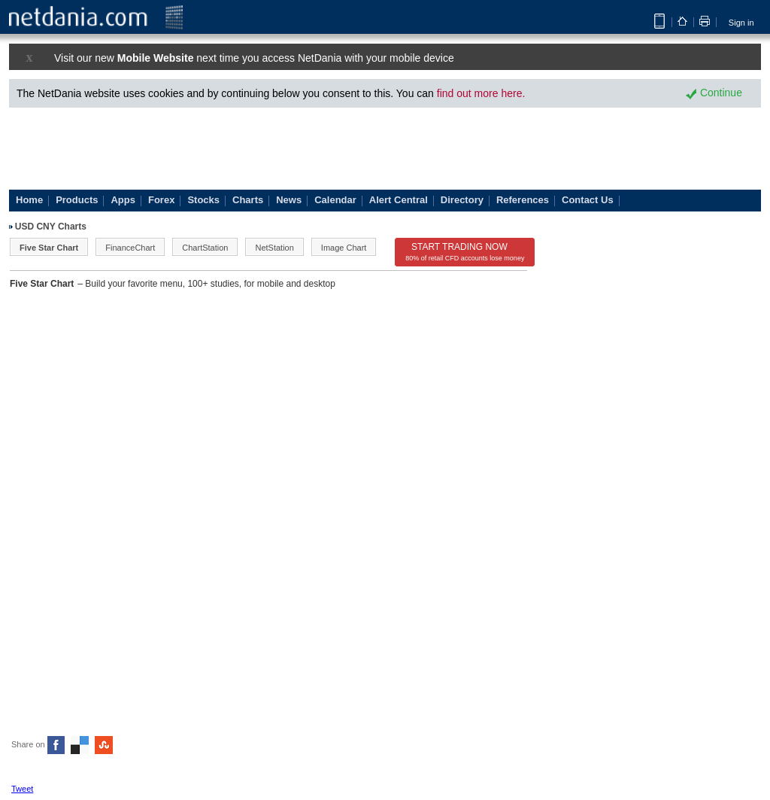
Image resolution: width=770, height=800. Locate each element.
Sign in (741, 22)
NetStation (274, 247)
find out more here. (481, 93)
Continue (714, 93)
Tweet (22, 788)
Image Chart (344, 247)
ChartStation (205, 247)
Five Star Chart (49, 247)
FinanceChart (130, 247)
